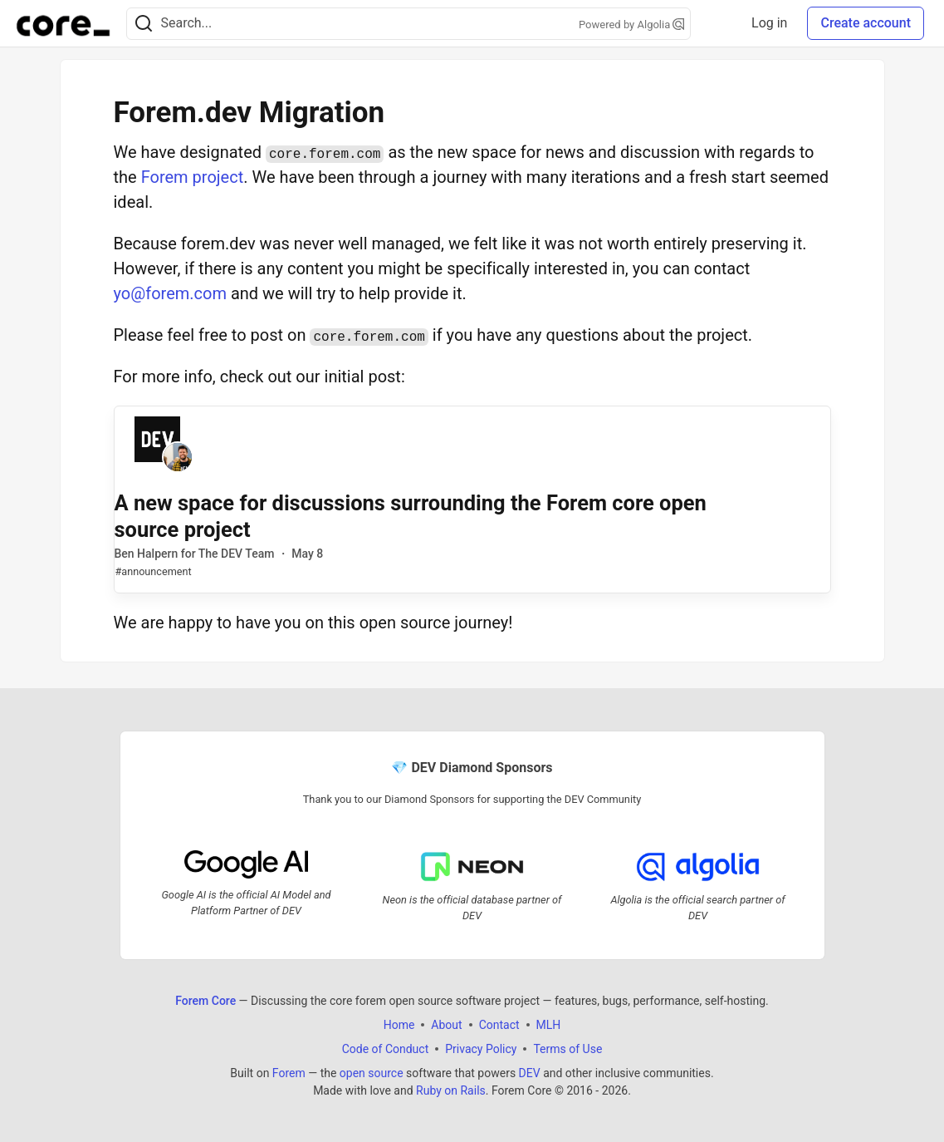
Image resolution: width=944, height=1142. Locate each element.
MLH (548, 1024)
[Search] (143, 23)
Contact (499, 1024)
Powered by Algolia (632, 24)
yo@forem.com (170, 293)
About (446, 1024)
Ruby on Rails (451, 1089)
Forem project (192, 177)
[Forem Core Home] (63, 23)
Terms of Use (567, 1048)
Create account (865, 23)
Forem (289, 1072)
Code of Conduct (385, 1048)
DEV (529, 1072)
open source (372, 1072)
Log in (769, 23)
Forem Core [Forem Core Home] (205, 1000)
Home (399, 1024)
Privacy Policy (480, 1048)
